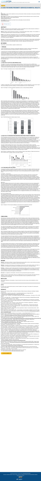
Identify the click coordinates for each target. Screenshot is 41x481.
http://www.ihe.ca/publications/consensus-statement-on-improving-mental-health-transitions (19, 315)
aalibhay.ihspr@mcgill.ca (4, 14)
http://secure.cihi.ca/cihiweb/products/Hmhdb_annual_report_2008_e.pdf (13, 294)
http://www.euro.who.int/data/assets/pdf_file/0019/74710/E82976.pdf (12, 345)
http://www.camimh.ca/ (32, 254)
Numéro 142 (3, 5)
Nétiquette (36, 474)
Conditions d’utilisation (10, 474)
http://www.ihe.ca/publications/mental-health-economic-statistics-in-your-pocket (13, 320)
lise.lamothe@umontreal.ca (5, 20)
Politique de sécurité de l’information (29, 474)
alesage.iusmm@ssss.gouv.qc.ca (6, 18)
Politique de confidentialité (21, 474)
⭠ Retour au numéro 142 (6, 353)
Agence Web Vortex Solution (26, 473)
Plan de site (4, 474)
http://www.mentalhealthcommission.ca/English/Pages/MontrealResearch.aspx (13, 340)
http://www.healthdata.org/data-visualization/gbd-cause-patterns (11, 322)
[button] (39, 2)
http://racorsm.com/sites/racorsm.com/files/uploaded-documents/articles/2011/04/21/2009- (24, 342)
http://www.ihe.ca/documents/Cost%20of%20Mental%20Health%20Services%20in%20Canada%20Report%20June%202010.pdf (22, 318)
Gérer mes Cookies (15, 474)
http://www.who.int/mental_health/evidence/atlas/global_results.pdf (13, 350)
